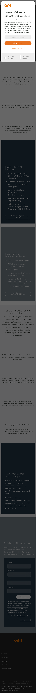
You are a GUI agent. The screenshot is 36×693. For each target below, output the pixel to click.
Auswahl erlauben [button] (18, 37)
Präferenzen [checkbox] (24, 56)
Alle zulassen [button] (18, 43)
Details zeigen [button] (18, 49)
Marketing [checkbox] (23, 58)
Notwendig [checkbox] (9, 56)
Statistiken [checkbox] (9, 58)
